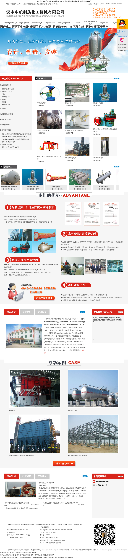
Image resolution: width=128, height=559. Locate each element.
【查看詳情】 (41, 105)
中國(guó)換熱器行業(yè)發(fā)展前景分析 (18, 508)
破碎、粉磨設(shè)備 (8, 142)
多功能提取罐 (6, 97)
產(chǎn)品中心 (51, 23)
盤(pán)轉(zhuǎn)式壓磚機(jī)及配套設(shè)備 (16, 134)
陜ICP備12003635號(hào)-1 (51, 550)
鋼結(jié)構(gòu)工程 (6, 114)
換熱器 (4, 99)
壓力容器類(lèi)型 (5, 85)
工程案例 (77, 23)
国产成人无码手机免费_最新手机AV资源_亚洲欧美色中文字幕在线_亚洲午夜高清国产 (64, 1)
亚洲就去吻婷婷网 (48, 558)
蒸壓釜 (4, 102)
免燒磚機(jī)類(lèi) (5, 130)
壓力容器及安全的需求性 (46, 483)
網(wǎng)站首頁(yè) (11, 23)
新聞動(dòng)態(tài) (64, 23)
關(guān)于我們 (24, 23)
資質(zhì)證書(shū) (37, 23)
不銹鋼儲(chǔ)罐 (7, 91)
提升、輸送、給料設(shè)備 (10, 147)
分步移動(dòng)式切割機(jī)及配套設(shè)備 (15, 139)
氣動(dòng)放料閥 (5, 119)
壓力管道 (3, 108)
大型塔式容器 (6, 104)
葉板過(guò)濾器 (5, 125)
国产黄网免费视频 (36, 558)
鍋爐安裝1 (12, 410)
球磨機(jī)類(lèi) (7, 144)
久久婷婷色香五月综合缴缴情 (64, 558)
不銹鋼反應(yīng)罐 (8, 89)
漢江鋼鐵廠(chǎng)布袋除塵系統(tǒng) (21, 455)
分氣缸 (4, 94)
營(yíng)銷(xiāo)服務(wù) (71, 524)
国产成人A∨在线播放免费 (22, 558)
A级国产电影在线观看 (7, 558)
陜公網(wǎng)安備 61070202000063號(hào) (114, 550)
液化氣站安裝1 (72, 410)
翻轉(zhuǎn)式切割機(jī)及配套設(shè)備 (14, 136)
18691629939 (122, 37)
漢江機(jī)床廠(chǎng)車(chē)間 (77, 455)
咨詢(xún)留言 (103, 23)
